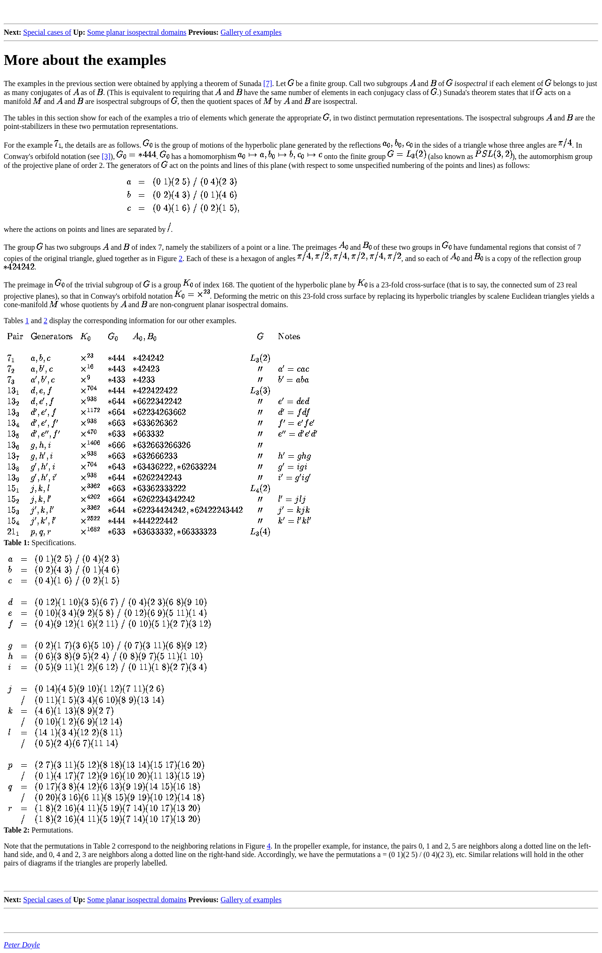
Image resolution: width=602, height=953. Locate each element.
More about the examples (85, 59)
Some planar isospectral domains (136, 32)
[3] (106, 156)
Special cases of (47, 32)
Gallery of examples (251, 32)
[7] (267, 83)
